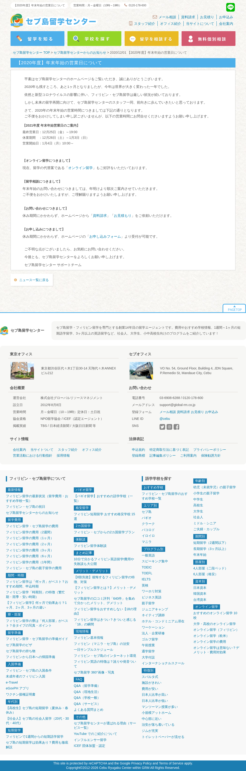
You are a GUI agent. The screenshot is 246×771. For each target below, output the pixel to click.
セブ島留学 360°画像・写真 (94, 672)
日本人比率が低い (155, 701)
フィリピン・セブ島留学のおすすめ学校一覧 (165, 496)
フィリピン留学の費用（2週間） (30, 532)
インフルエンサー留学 (90, 740)
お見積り (207, 17)
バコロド (148, 530)
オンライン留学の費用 (209, 641)
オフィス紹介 (170, 24)
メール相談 (164, 17)
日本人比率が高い (155, 694)
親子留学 (148, 603)
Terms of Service (171, 763)
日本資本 (199, 588)
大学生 (198, 511)
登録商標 (138, 455)
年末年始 (199, 555)
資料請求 (188, 17)
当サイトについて (200, 24)
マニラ (147, 542)
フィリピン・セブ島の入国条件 (29, 670)
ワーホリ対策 (151, 591)
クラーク (148, 524)
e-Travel (12, 682)
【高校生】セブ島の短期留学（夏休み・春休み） (37, 710)
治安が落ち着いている (158, 724)
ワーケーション (153, 627)
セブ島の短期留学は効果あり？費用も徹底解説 (37, 745)
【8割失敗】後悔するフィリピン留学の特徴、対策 (104, 579)
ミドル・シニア (204, 523)
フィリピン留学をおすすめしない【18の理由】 (105, 611)
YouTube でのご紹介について (95, 734)
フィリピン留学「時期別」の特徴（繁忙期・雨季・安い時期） (35, 594)
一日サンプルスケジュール (93, 649)
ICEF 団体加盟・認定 (89, 746)
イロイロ (148, 536)
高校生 (198, 505)
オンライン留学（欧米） (211, 636)
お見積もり (122, 216)
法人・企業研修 (153, 633)
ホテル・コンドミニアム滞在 (163, 621)
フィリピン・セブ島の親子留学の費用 (34, 568)
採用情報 (63, 455)
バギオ (147, 518)
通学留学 (148, 651)
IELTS (146, 579)
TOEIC (147, 567)
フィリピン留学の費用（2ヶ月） (30, 544)
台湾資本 (199, 600)
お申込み (226, 17)
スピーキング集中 (155, 561)
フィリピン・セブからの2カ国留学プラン (104, 532)
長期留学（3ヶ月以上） (210, 549)
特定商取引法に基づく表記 (169, 449)
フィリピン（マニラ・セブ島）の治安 (102, 644)
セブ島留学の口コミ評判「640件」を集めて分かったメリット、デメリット (104, 601)
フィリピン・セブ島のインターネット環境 (105, 656)
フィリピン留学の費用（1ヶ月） (30, 538)
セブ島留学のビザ (19, 645)
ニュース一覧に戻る (34, 280)
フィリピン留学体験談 (90, 546)
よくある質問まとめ (88, 709)
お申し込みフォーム (105, 236)
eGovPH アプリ (17, 688)
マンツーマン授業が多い (160, 707)
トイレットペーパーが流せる (163, 737)
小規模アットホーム (156, 713)
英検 (145, 585)
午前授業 (148, 645)
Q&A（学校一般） (87, 698)
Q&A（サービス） (87, 704)
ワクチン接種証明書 (20, 694)
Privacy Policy (141, 763)
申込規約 (138, 449)
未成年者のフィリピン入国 (25, 676)
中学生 (198, 499)
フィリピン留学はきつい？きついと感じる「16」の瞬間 (105, 622)
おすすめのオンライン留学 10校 (215, 615)
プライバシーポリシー (209, 449)
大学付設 (148, 657)
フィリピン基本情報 (88, 637)
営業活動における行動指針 (32, 455)
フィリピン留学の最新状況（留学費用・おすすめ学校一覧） (37, 498)
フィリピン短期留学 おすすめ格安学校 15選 (104, 516)
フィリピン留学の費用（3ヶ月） (30, 550)
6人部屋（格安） (205, 574)
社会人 (198, 517)
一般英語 (148, 555)
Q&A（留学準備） (87, 686)
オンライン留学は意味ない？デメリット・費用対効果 (216, 650)
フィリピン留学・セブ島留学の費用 (32, 526)
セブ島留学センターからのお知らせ (32, 513)
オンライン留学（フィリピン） (216, 630)
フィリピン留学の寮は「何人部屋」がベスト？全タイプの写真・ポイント (37, 623)
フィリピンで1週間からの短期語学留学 (34, 736)
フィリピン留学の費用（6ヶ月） (30, 556)
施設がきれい (151, 682)
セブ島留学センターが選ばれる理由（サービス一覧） (105, 725)
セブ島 (147, 512)
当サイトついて (41, 449)
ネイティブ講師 (153, 615)
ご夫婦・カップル (206, 529)
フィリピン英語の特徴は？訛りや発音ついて (105, 664)
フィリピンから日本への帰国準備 (30, 657)
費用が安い (150, 689)
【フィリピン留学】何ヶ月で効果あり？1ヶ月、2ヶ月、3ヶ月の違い (36, 605)
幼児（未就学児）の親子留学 (214, 487)
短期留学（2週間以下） (210, 543)
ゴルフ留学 (150, 639)
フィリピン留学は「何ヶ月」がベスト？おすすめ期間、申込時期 (37, 584)
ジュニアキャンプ (155, 609)
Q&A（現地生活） (87, 692)
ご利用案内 (188, 455)
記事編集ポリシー (162, 455)
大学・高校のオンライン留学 (214, 624)
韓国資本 (199, 593)
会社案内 (226, 24)
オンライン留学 (80, 168)
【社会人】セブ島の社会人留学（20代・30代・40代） (37, 721)
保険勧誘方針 (211, 455)
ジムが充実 (150, 731)
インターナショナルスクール (163, 663)
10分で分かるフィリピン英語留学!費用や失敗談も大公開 (104, 561)
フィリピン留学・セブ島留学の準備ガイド (37, 639)
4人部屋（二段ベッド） (210, 568)
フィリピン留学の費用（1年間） (30, 562)
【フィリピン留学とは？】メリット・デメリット (105, 590)
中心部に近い (151, 719)
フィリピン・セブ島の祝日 (25, 506)
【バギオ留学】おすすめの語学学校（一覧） (103, 498)
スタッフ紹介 (142, 23)
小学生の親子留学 (206, 493)
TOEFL (147, 573)
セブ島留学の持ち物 (20, 651)
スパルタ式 (150, 677)
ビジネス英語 (151, 597)
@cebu (165, 419)
